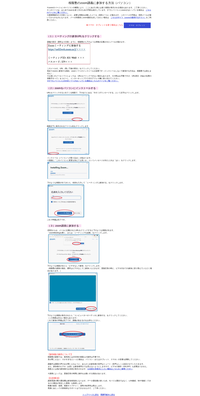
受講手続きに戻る (107, 395)
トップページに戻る (90, 395)
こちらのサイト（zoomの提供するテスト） (128, 17)
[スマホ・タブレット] (137, 25)
